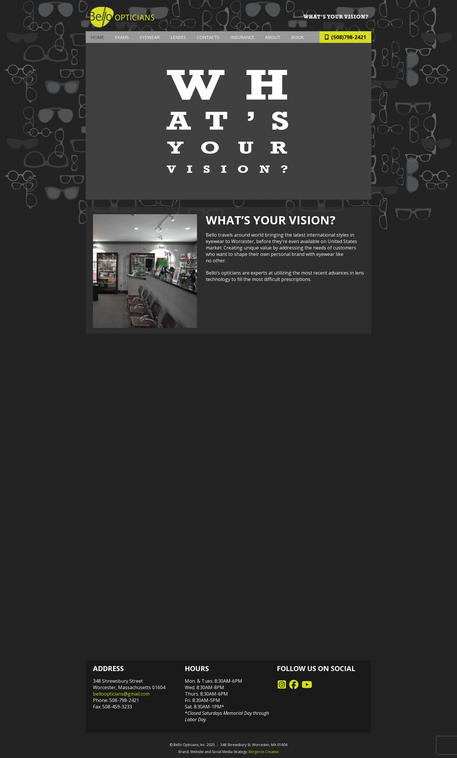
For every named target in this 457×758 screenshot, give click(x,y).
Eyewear (150, 37)
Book (297, 37)
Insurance (242, 37)
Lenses (178, 37)
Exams (122, 37)
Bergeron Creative (264, 751)
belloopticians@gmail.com (121, 694)
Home (97, 37)
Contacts (208, 37)
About (272, 37)
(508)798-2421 (345, 37)
